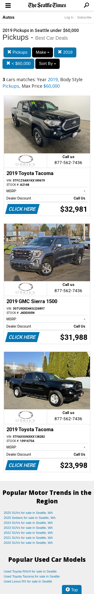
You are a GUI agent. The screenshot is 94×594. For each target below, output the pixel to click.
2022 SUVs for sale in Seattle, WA (28, 533)
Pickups (17, 52)
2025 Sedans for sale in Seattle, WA (29, 518)
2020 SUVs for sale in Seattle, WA (28, 543)
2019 (65, 52)
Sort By (47, 63)
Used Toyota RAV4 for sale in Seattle (30, 571)
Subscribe (84, 17)
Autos (8, 17)
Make (42, 52)
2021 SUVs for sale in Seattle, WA (28, 538)
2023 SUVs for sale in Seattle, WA (28, 528)
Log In (68, 17)
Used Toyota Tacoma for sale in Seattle (32, 576)
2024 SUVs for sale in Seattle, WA (28, 523)
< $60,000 (18, 63)
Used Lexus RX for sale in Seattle (28, 581)
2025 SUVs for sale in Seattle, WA (28, 513)
